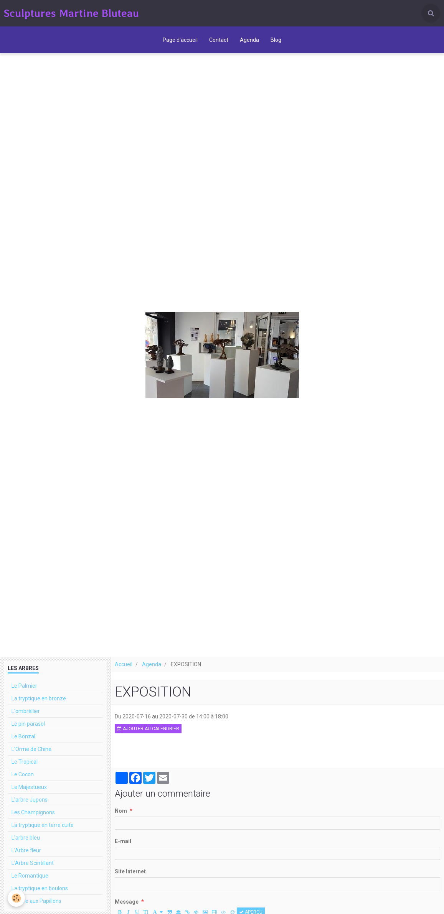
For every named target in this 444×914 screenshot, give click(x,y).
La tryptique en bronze (39, 698)
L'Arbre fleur (26, 850)
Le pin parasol (28, 724)
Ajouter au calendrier (148, 728)
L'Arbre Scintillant (33, 863)
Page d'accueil (180, 40)
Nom (121, 811)
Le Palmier (24, 686)
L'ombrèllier (26, 711)
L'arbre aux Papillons (36, 901)
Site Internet (130, 871)
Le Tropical (25, 762)
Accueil (123, 664)
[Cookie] (16, 898)
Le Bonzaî (23, 736)
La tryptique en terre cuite (43, 825)
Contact (218, 40)
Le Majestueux (29, 787)
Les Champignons (33, 812)
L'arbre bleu (26, 838)
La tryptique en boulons (40, 888)
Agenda (249, 40)
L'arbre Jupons (30, 800)
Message (127, 902)
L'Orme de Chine (31, 749)
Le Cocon (23, 774)
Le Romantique (30, 876)
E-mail (123, 841)
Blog (276, 40)
